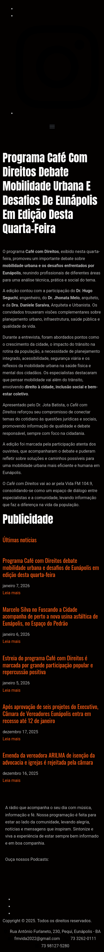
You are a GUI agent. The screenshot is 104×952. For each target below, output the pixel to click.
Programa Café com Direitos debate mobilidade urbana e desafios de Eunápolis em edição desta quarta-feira (51, 567)
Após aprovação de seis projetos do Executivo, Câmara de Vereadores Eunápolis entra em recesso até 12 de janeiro (50, 713)
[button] (52, 126)
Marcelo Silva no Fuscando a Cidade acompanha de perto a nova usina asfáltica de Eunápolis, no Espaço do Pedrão (50, 616)
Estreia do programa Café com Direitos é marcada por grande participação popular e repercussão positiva (48, 664)
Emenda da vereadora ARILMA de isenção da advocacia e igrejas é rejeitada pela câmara (49, 758)
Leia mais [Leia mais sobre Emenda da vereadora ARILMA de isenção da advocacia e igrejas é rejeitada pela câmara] (12, 780)
